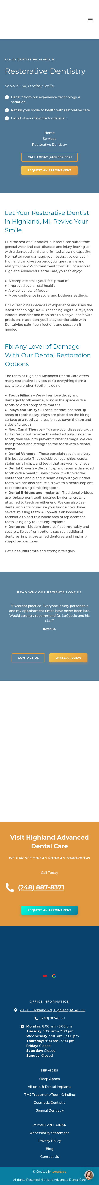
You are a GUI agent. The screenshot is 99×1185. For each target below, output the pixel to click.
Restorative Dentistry (49, 145)
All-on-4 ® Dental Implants (49, 1087)
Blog (49, 1149)
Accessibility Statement (49, 1133)
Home (49, 133)
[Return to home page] (32, 19)
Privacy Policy (49, 1141)
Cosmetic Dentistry (50, 1103)
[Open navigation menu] (90, 20)
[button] (49, 157)
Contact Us (49, 1157)
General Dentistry (49, 1110)
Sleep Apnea (49, 1079)
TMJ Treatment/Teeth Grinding (49, 1095)
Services (49, 139)
